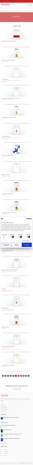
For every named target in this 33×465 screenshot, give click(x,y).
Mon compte (3, 410)
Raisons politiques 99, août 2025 (9, 425)
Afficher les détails (26, 240)
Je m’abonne (16, 389)
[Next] (29, 376)
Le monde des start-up (7, 429)
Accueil (3, 11)
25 (20, 375)
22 (13, 375)
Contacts (2, 404)
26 (23, 375)
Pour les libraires (4, 407)
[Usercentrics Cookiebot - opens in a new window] (27, 219)
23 (15, 375)
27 (26, 375)
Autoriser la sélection (16, 245)
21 (10, 375)
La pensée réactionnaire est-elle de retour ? (11, 417)
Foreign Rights (3, 405)
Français (12, 1)
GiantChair (23, 463)
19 (5, 375)
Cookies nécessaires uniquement (6, 245)
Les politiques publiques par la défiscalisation (11, 438)
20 (8, 375)
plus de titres (4, 442)
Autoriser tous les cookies (26, 245)
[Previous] (3, 376)
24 (18, 375)
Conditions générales (5, 409)
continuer (2, 400)
